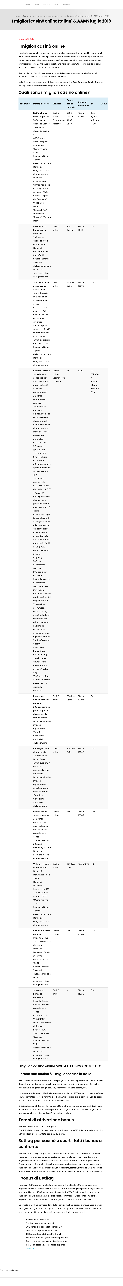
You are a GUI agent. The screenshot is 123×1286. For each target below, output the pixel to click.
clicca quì (30, 1248)
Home (17, 16)
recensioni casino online (48, 16)
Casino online (28, 16)
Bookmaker (14, 1270)
